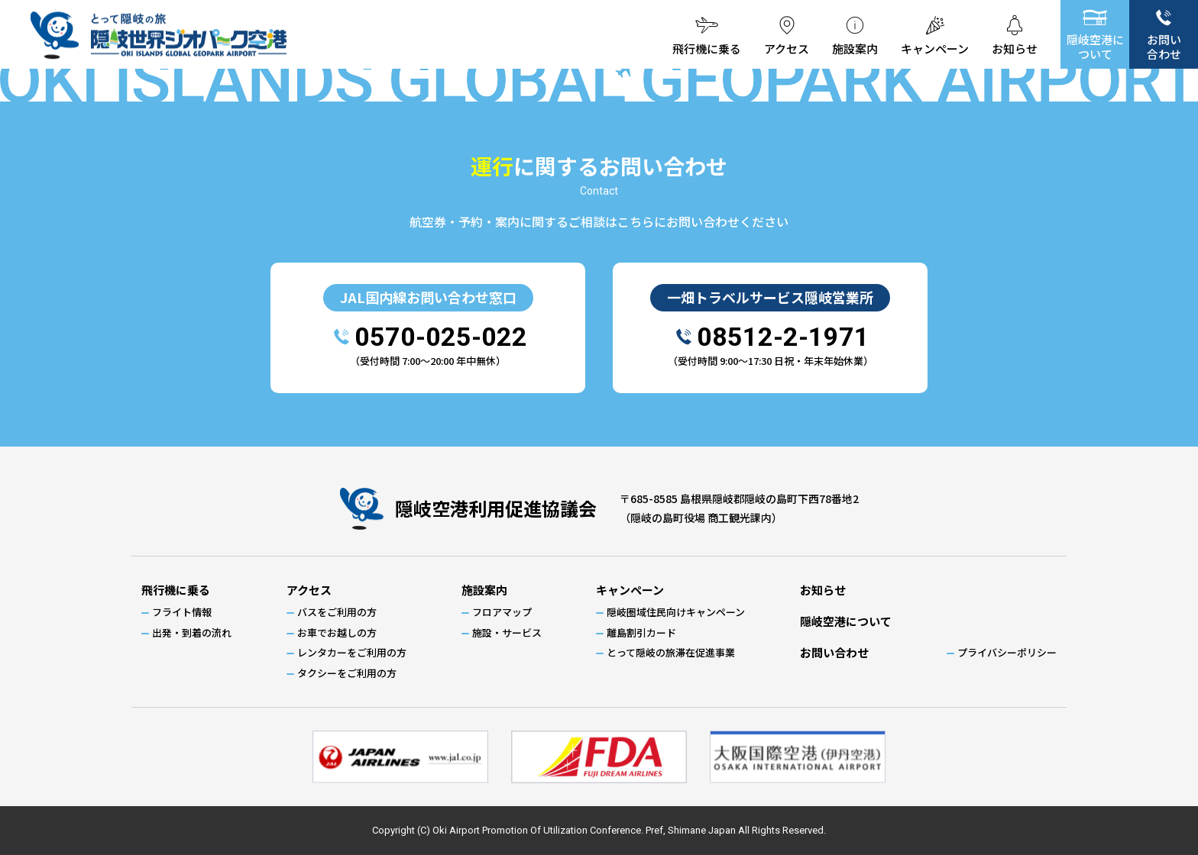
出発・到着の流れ (192, 632)
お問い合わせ (1164, 46)
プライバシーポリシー (1007, 652)
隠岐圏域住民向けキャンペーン (676, 612)
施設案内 (845, 49)
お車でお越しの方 (337, 632)
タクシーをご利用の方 (347, 673)
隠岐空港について (1095, 46)
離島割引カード (641, 632)
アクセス (774, 49)
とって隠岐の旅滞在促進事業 (671, 652)
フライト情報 (182, 612)
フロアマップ (502, 612)
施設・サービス (507, 632)
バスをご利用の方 (337, 612)
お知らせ (1013, 49)
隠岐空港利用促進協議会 (496, 508)
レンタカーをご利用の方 (351, 652)
